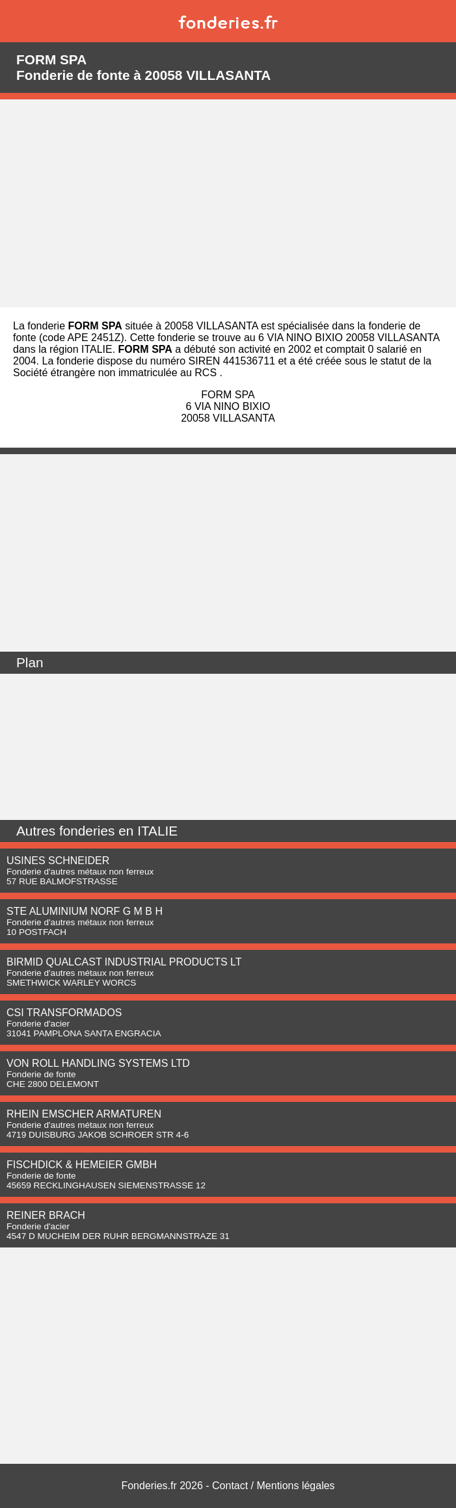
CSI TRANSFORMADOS (64, 1012)
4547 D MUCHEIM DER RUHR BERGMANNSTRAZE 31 (118, 1236)
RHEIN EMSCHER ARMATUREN (84, 1113)
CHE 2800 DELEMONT (53, 1084)
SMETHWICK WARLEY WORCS (71, 983)
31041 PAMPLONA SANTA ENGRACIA (84, 1033)
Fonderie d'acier (38, 1024)
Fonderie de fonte (41, 1074)
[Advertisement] (228, 203)
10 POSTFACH (36, 932)
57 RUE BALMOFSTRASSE (62, 881)
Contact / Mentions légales (273, 1485)
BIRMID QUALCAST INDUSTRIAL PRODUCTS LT (124, 961)
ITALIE (157, 830)
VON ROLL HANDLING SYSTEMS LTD (98, 1063)
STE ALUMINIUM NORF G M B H (85, 911)
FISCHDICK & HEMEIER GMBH (82, 1164)
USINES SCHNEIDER (58, 860)
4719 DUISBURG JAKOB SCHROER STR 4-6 (98, 1135)
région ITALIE (81, 349)
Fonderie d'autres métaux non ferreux (80, 871)
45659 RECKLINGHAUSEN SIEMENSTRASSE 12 (106, 1185)
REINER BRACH (46, 1215)
